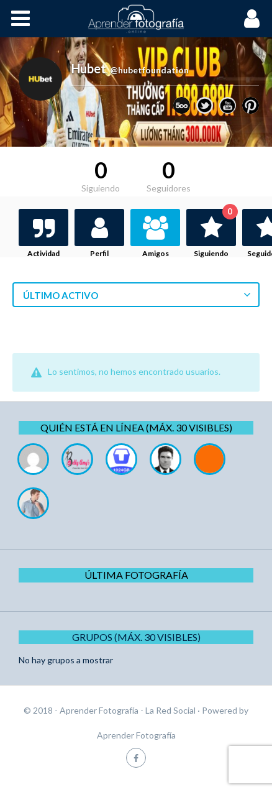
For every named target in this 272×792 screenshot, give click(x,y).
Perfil (99, 253)
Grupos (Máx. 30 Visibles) (136, 637)
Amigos (155, 253)
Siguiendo (215, 233)
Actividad (43, 253)
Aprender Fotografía (136, 735)
